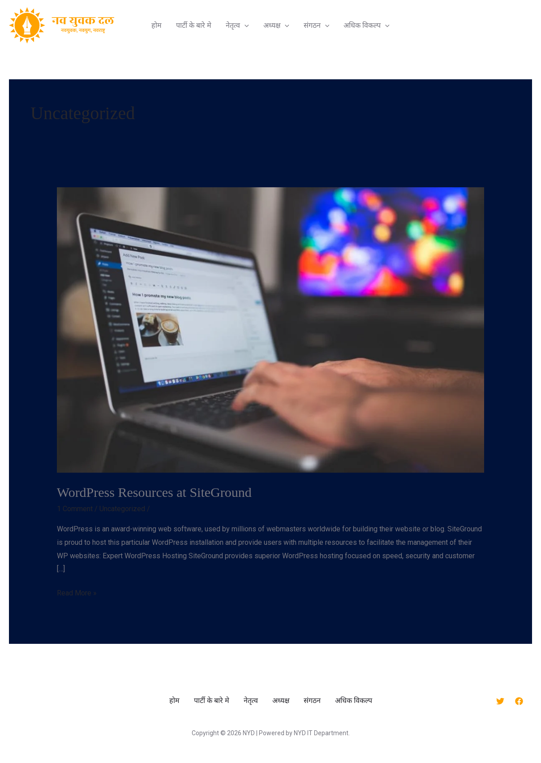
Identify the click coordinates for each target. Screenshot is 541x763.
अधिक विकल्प (366, 25)
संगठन (317, 25)
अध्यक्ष (276, 25)
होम (156, 25)
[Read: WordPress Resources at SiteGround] (271, 329)
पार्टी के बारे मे (193, 25)
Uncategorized (122, 508)
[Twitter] (500, 701)
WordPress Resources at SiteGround (154, 492)
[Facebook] (519, 701)
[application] (244, 25)
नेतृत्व (237, 25)
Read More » (77, 591)
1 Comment (75, 508)
